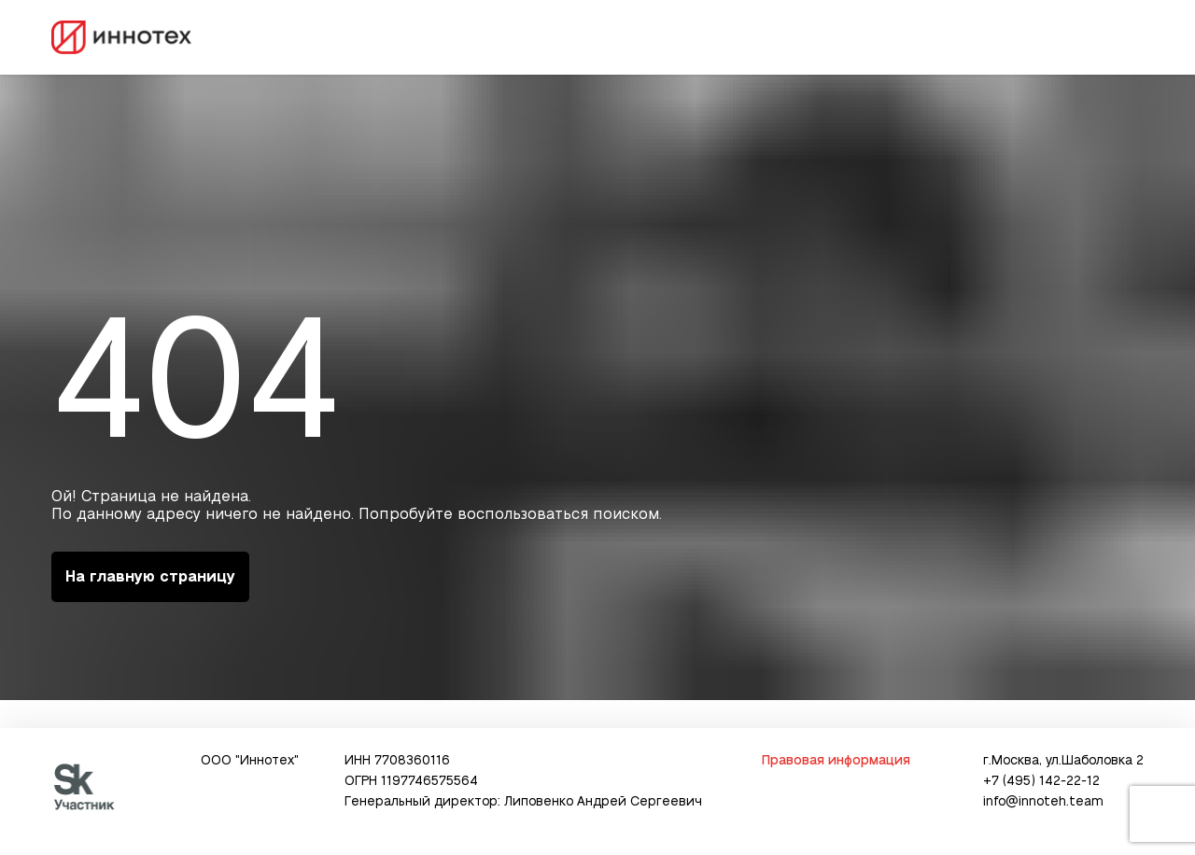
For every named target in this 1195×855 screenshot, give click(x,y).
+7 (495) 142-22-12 (1041, 781)
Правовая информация (835, 760)
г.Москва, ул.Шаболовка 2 (1063, 760)
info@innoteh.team (1043, 801)
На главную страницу (150, 576)
